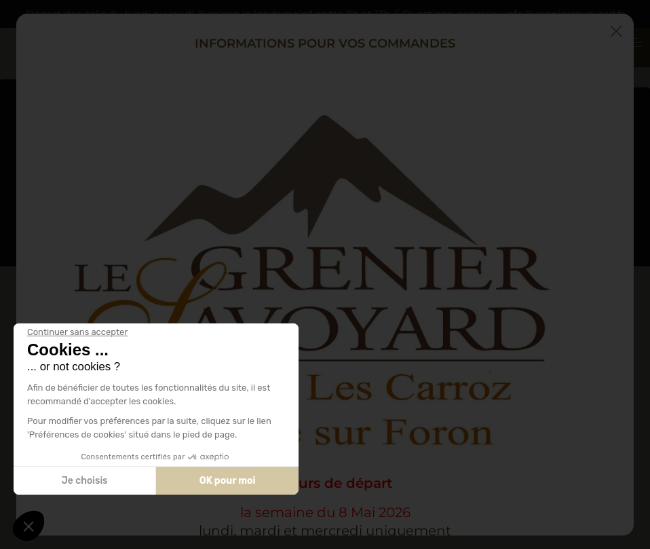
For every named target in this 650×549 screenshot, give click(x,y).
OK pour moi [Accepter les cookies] (227, 480)
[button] (28, 526)
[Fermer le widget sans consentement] (77, 332)
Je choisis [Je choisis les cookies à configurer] (85, 480)
